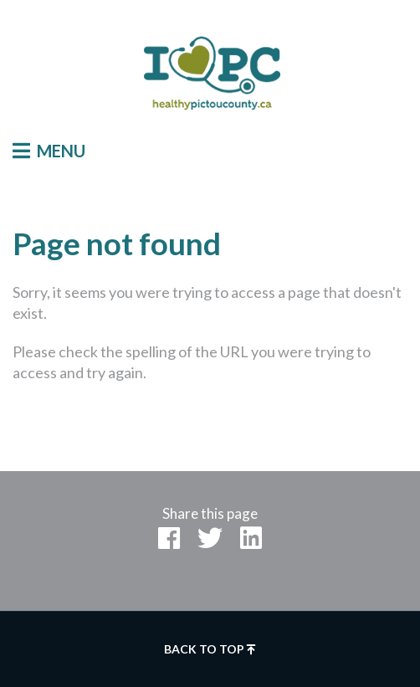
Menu (49, 151)
